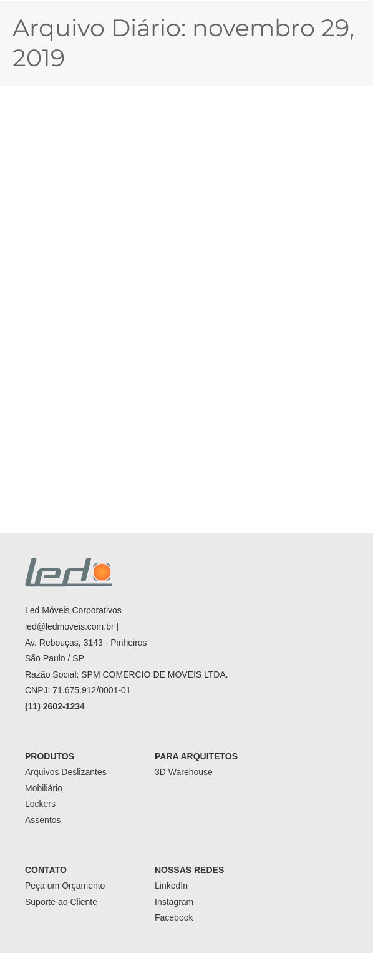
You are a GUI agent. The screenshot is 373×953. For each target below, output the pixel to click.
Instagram (174, 902)
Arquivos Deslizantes (66, 772)
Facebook (174, 917)
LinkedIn (171, 886)
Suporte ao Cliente (61, 902)
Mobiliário (43, 788)
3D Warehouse (184, 772)
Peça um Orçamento (65, 886)
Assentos (43, 820)
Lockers (40, 804)
